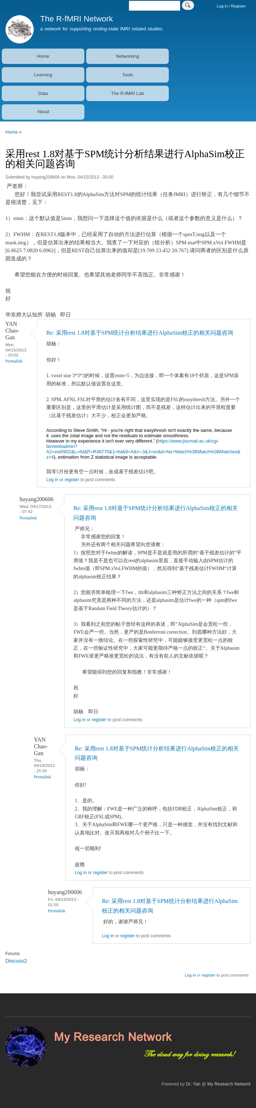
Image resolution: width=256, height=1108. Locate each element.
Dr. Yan (193, 1084)
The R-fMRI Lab (127, 93)
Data (43, 93)
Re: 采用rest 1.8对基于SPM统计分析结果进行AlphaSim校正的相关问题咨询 (139, 332)
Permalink (13, 361)
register (71, 479)
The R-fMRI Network (76, 18)
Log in (52, 479)
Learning (43, 75)
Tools (127, 75)
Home (43, 56)
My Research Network (229, 1084)
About (43, 111)
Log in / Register (231, 6)
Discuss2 (16, 961)
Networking (127, 56)
